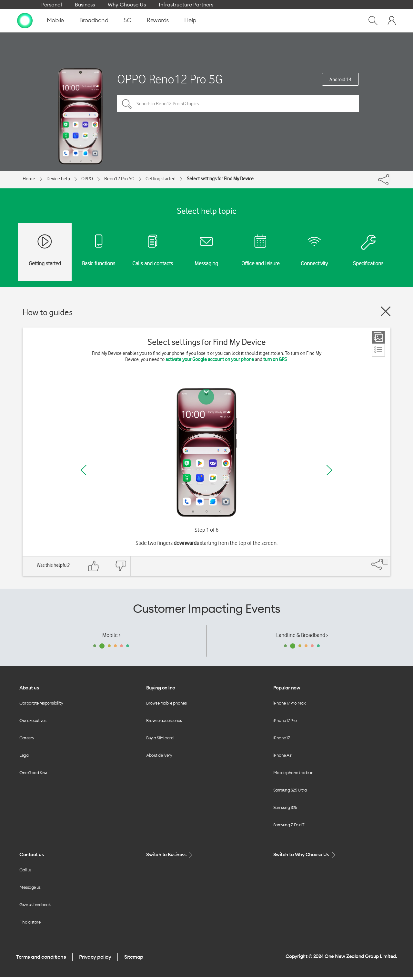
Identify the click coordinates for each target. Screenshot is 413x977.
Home (29, 179)
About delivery (159, 755)
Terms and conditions (41, 956)
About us (29, 688)
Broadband (93, 20)
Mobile (55, 20)
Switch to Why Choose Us (305, 854)
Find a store (29, 922)
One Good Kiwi (33, 772)
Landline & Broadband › (302, 635)
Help (190, 20)
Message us (29, 887)
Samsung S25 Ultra (290, 789)
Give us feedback (35, 904)
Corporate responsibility (41, 703)
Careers (26, 737)
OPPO (87, 179)
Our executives (32, 720)
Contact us (31, 854)
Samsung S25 (285, 807)
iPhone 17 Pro (285, 720)
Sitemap (133, 956)
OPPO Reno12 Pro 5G (170, 79)
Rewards (158, 20)
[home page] (25, 20)
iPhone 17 (281, 737)
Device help (58, 179)
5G (127, 20)
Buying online (160, 688)
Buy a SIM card (159, 737)
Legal (24, 755)
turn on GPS (275, 359)
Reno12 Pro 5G (119, 179)
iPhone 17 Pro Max (289, 703)
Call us (25, 869)
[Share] (389, 178)
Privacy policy (95, 956)
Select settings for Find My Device (220, 179)
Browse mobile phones (166, 703)
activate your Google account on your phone (210, 359)
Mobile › (111, 635)
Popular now (286, 688)
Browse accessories (164, 720)
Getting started (161, 179)
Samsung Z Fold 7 (288, 824)
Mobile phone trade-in (293, 772)
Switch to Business (170, 854)
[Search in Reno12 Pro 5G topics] (238, 103)
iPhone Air (282, 755)
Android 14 (340, 79)
